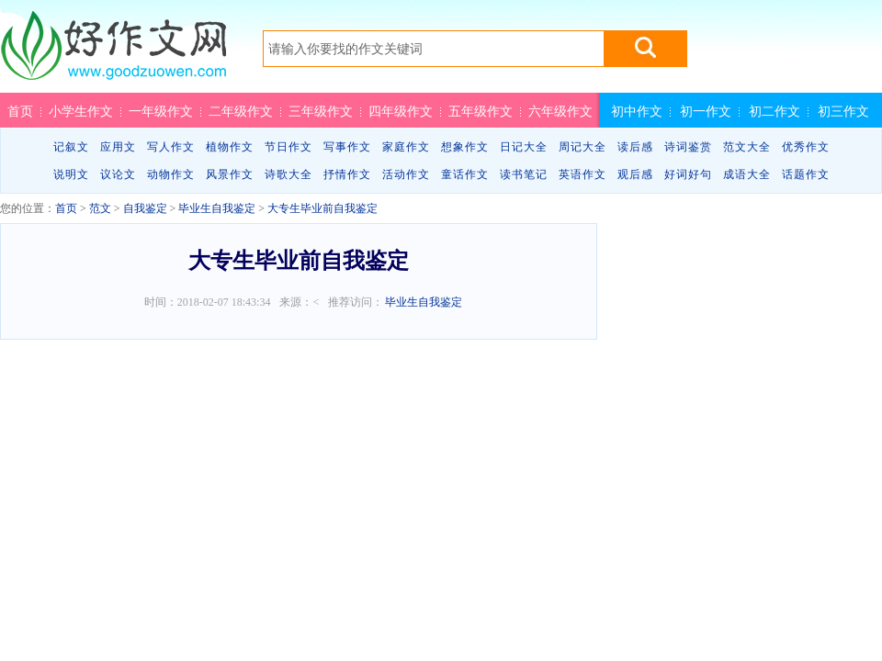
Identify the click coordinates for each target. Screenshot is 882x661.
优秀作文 (806, 146)
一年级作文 (161, 111)
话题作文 (806, 174)
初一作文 (705, 111)
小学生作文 (81, 111)
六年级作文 (560, 111)
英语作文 (582, 174)
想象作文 (465, 146)
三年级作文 (320, 111)
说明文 (71, 174)
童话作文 (465, 174)
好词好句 (688, 174)
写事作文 (347, 146)
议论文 (118, 174)
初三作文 (843, 111)
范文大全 (747, 146)
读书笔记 (524, 174)
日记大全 (524, 146)
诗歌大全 (288, 174)
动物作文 (171, 174)
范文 (100, 208)
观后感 (635, 174)
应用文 (118, 146)
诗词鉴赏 (688, 146)
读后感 (635, 146)
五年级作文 (480, 111)
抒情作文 (347, 174)
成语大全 (747, 174)
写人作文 (171, 146)
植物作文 (230, 146)
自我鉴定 (145, 208)
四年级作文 (400, 111)
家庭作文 (406, 146)
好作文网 (113, 52)
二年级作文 (241, 111)
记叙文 (71, 146)
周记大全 (582, 146)
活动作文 (406, 174)
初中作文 (636, 111)
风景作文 (230, 174)
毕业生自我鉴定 (216, 208)
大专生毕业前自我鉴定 (322, 208)
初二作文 (774, 111)
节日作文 (288, 146)
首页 (20, 111)
